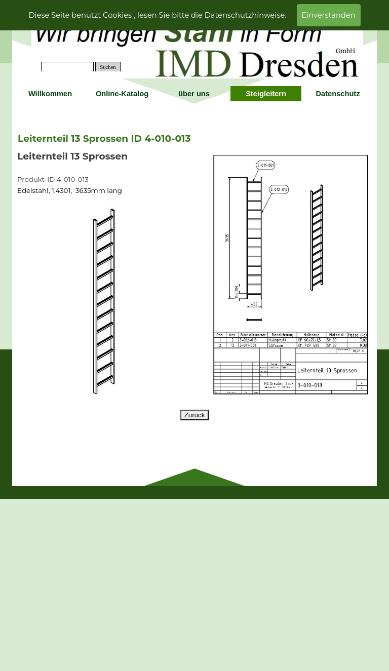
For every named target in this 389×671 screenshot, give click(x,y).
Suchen (107, 67)
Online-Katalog (122, 94)
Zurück (194, 415)
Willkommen (50, 94)
